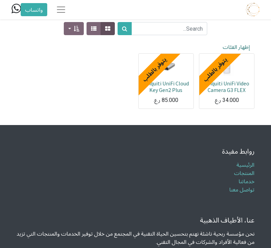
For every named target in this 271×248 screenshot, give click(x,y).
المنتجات (244, 173)
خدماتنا (245, 181)
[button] (73, 28)
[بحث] (125, 28)
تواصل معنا (241, 189)
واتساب (34, 9)
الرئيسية (245, 165)
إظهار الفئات (236, 46)
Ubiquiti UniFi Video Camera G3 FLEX (226, 86)
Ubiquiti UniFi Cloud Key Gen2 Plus (166, 86)
